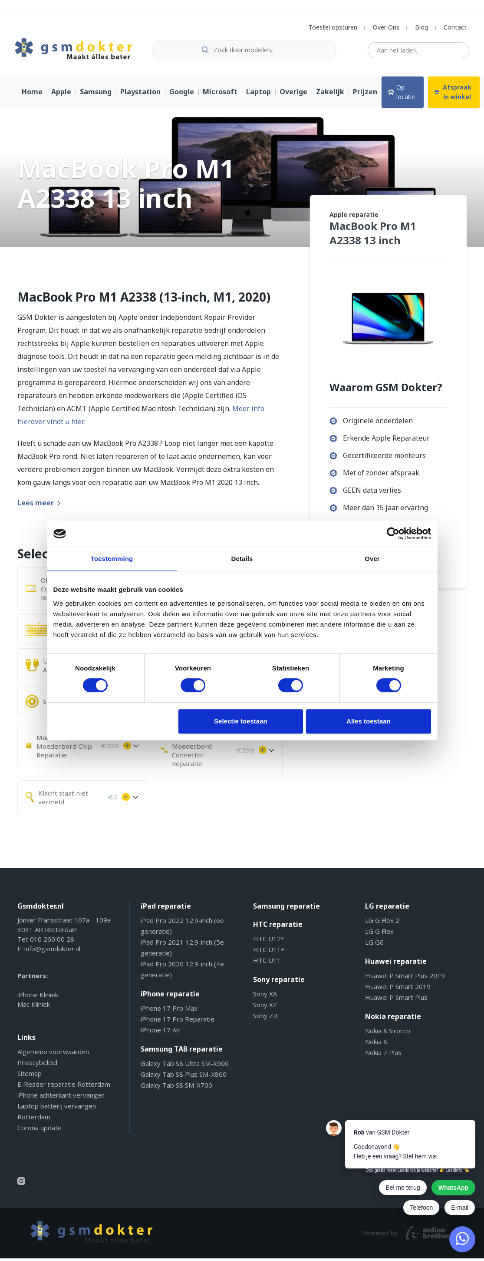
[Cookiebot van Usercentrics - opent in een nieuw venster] (393, 533)
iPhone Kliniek (37, 997)
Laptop (258, 95)
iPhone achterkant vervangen (61, 1097)
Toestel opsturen (333, 27)
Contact (455, 27)
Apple (61, 95)
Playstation (140, 95)
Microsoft (220, 95)
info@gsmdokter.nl (52, 951)
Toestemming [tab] (112, 558)
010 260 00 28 (52, 941)
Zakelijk (330, 95)
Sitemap (29, 1076)
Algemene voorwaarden (53, 1054)
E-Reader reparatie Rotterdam (63, 1086)
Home (32, 95)
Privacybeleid (37, 1065)
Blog (421, 27)
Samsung (96, 95)
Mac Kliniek (33, 1006)
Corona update (39, 1130)
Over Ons (386, 27)
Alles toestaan (368, 721)
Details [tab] (242, 558)
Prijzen (365, 95)
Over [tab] (372, 558)
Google (181, 95)
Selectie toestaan (240, 721)
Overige (293, 95)
